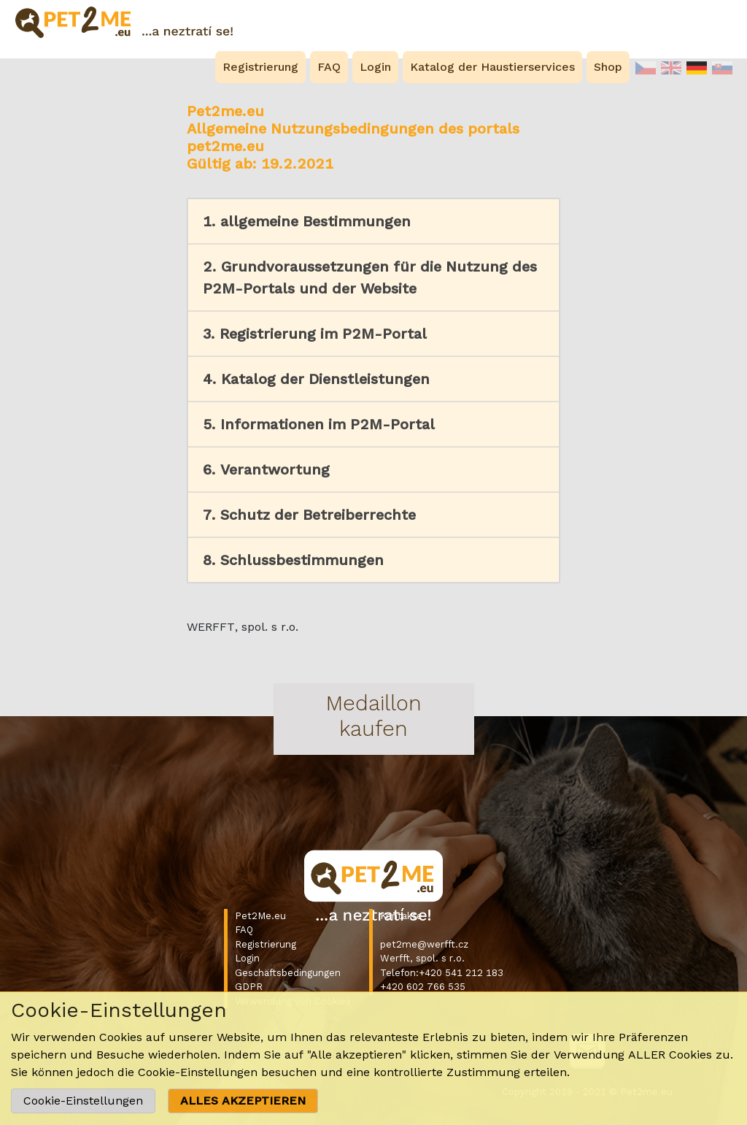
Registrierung (265, 944)
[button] (373, 221)
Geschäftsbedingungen (288, 972)
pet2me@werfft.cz (424, 944)
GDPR (249, 986)
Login (247, 958)
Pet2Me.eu (260, 915)
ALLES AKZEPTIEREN (243, 1100)
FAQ (244, 929)
